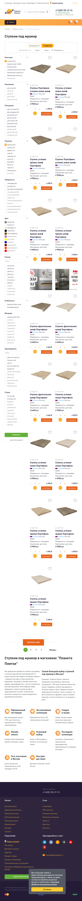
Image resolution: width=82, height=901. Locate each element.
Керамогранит (10, 824)
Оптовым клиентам (42, 3)
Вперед (52, 650)
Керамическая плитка (13, 810)
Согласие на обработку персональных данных (19, 868)
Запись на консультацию (22, 876)
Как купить (9, 845)
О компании (8, 3)
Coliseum (36, 94)
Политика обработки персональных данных (19, 890)
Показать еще (33, 642)
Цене (38, 50)
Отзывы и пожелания (13, 859)
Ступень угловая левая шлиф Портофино (63, 91)
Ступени (8, 831)
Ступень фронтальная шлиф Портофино (40, 328)
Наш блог (46, 824)
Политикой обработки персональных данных (45, 883)
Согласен (47, 889)
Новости (46, 821)
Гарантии (8, 852)
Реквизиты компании (51, 817)
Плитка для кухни (11, 821)
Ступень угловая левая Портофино (64, 396)
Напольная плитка (12, 813)
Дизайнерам (31, 3)
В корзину (46, 114)
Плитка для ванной (12, 817)
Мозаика (8, 828)
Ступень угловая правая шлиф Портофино (38, 162)
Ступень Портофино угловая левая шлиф (40, 89)
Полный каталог (11, 806)
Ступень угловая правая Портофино (39, 532)
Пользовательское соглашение (16, 863)
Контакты (46, 828)
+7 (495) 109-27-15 (63, 10)
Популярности (58, 50)
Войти (75, 3)
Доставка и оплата (20, 3)
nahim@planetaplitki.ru (54, 855)
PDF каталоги (48, 810)
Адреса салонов (57, 3)
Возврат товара (11, 856)
